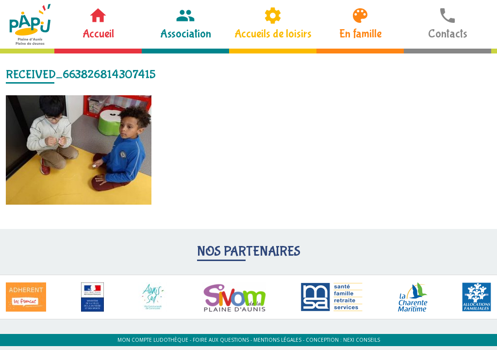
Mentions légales (277, 339)
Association (185, 33)
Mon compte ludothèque (152, 339)
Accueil (98, 33)
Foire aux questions (221, 339)
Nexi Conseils (361, 339)
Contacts (447, 33)
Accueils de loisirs (273, 33)
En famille (360, 33)
